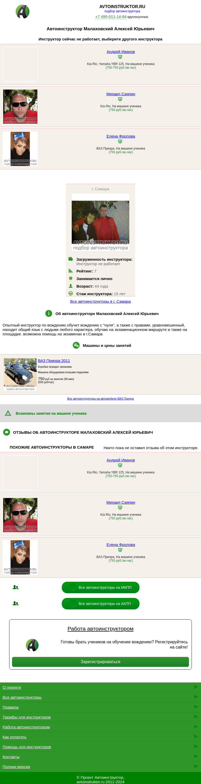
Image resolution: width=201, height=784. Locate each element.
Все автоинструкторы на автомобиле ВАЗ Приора (100, 398)
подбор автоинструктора (122, 11)
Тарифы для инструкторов (27, 717)
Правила (11, 707)
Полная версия (16, 766)
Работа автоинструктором (100, 629)
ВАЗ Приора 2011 (54, 360)
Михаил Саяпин (120, 94)
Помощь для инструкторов (27, 747)
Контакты (11, 757)
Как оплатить (14, 737)
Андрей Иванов (121, 51)
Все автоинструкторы (22, 697)
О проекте (12, 687)
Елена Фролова (121, 136)
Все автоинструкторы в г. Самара (100, 301)
